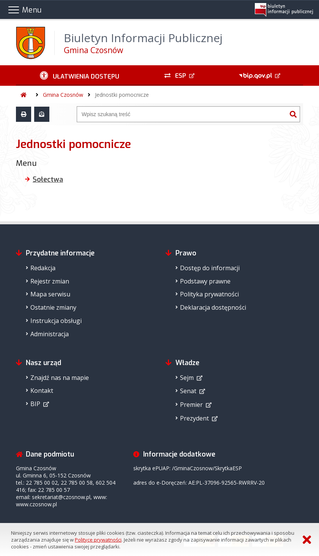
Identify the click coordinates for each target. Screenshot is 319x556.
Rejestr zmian (49, 281)
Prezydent (194, 418)
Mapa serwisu (50, 294)
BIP (35, 404)
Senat (188, 391)
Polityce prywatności (98, 539)
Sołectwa (48, 179)
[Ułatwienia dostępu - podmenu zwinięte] (79, 75)
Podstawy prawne (205, 281)
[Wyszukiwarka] (182, 114)
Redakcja (42, 268)
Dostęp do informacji (210, 268)
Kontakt (41, 390)
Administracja (49, 334)
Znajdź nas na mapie (59, 377)
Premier (191, 404)
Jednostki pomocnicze (122, 94)
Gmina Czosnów (63, 94)
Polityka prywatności (209, 294)
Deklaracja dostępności (213, 307)
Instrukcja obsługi (56, 321)
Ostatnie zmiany (53, 307)
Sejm (187, 377)
